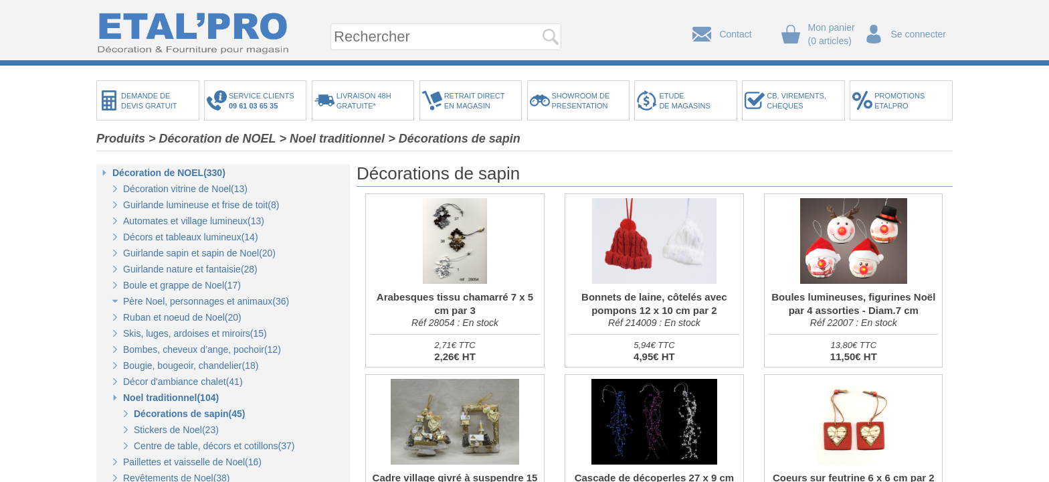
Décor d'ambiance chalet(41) (183, 381)
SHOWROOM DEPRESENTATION (581, 101)
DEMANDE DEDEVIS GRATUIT (149, 101)
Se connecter (919, 34)
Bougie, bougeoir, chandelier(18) (190, 365)
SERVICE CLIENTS (263, 101)
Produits (120, 138)
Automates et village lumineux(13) (193, 221)
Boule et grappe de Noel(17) (182, 285)
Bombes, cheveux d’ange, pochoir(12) (202, 349)
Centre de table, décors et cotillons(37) (214, 445)
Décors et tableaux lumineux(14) (190, 237)
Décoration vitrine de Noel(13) (185, 188)
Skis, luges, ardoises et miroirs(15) (195, 333)
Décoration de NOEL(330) (168, 172)
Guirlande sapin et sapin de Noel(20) (199, 253)
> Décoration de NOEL (212, 138)
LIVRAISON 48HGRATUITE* (364, 101)
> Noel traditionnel (332, 138)
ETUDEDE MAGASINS (684, 101)
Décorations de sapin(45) (190, 413)
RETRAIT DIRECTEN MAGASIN (474, 101)
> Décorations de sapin (454, 138)
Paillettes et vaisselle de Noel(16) (192, 462)
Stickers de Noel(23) (176, 429)
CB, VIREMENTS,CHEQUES (796, 101)
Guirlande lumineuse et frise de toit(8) (201, 204)
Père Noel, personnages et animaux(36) (206, 301)
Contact (735, 34)
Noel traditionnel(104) (171, 397)
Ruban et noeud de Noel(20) (182, 317)
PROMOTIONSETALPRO (899, 101)
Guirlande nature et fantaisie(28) (190, 269)
